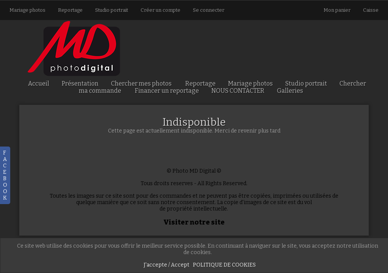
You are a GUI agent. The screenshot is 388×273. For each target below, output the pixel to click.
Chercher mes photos (141, 83)
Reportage (70, 10)
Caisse (371, 10)
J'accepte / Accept (166, 265)
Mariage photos (27, 10)
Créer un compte (160, 10)
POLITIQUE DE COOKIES (224, 265)
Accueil (38, 83)
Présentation (80, 83)
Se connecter (208, 10)
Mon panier (338, 10)
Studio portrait (111, 10)
